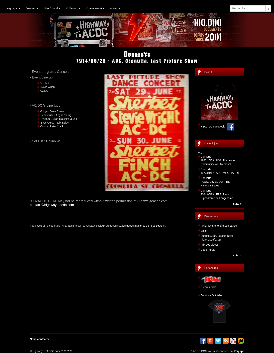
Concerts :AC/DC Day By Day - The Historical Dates (215, 181)
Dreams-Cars (208, 287)
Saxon (204, 230)
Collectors (73, 8)
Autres (115, 8)
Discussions (211, 216)
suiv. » (237, 203)
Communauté (95, 8)
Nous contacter (39, 339)
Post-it (208, 72)
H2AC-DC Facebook (213, 126)
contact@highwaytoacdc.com (52, 205)
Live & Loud (52, 8)
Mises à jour (211, 143)
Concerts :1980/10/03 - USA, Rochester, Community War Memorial (218, 160)
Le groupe (13, 8)
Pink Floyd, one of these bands (219, 225)
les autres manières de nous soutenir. (144, 225)
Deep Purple (208, 249)
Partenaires (211, 267)
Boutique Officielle (211, 295)
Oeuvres (32, 8)
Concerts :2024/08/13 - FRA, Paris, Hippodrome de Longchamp (217, 194)
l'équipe (239, 351)
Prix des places (210, 244)
